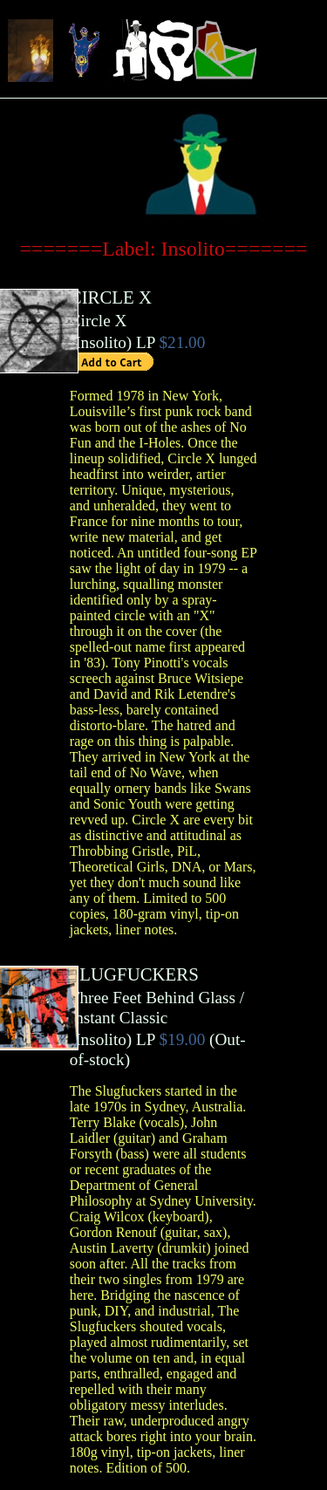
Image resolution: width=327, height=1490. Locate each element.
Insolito (100, 342)
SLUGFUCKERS (134, 974)
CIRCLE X (111, 297)
